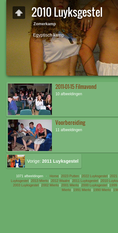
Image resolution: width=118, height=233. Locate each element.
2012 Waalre (60, 181)
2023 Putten (70, 176)
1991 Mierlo (82, 190)
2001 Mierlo (70, 185)
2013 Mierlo (39, 181)
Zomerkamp (44, 24)
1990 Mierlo (102, 190)
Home (54, 176)
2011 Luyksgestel (85, 181)
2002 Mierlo (50, 185)
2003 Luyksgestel (26, 185)
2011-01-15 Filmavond (76, 86)
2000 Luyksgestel (94, 185)
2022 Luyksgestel (95, 176)
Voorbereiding (70, 122)
